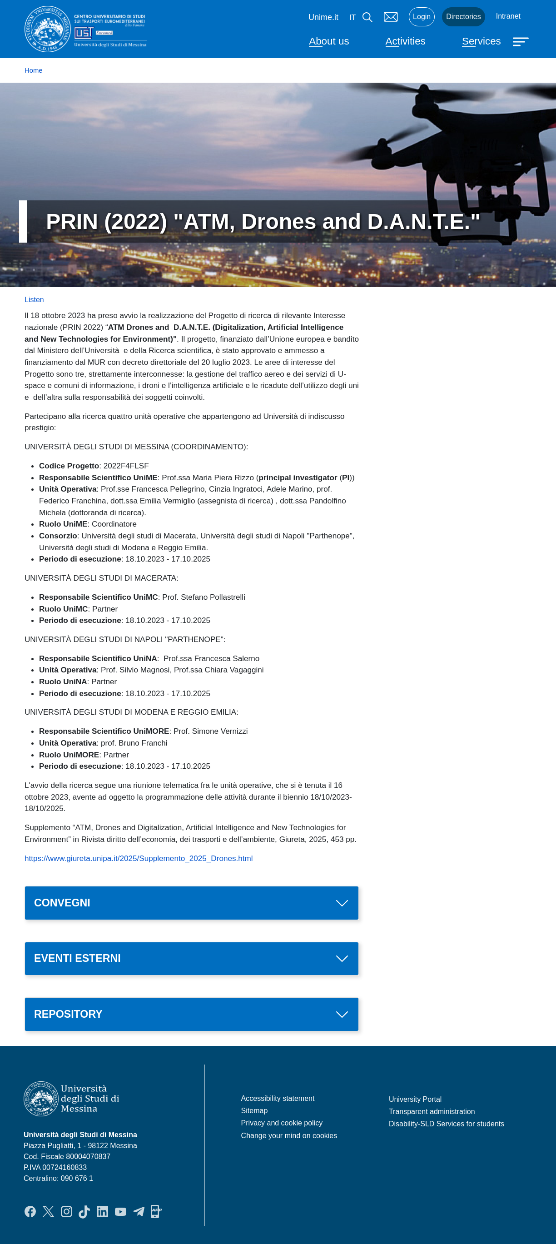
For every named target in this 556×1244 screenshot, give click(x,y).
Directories (463, 16)
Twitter (48, 1212)
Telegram (138, 1212)
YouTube (120, 1212)
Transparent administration (432, 1111)
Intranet (508, 16)
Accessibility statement (278, 1098)
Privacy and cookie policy (282, 1123)
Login (422, 16)
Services (481, 41)
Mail (391, 16)
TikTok (84, 1212)
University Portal (415, 1099)
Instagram (66, 1212)
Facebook (30, 1212)
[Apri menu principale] (521, 41)
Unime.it (323, 17)
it (352, 17)
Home (34, 70)
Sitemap (254, 1111)
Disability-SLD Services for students (446, 1124)
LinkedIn (102, 1212)
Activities (406, 41)
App (156, 1212)
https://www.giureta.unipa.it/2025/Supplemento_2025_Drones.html (139, 858)
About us (329, 41)
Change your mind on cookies (289, 1136)
